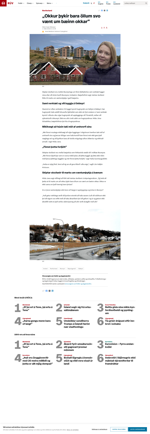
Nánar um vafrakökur (73, 431)
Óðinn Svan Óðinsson (49, 27)
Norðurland (47, 11)
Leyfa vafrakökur (137, 429)
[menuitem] (23, 3)
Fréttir (20, 3)
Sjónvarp (39, 3)
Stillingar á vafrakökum (99, 429)
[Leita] (146, 3)
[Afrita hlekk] (99, 10)
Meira (49, 3)
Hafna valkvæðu (118, 429)
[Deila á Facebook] (102, 10)
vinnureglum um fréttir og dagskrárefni (78, 284)
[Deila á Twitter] (104, 10)
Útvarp (29, 3)
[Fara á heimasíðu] (8, 3)
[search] (135, 3)
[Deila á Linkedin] (107, 10)
